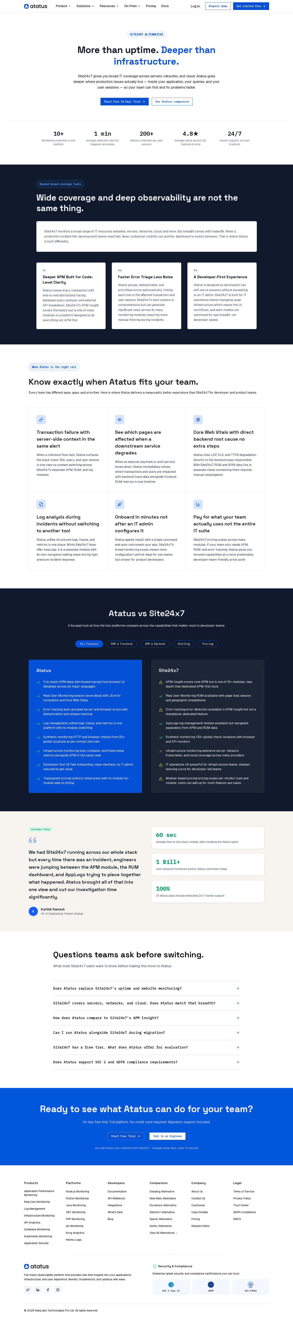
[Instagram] (58, 1290)
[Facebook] (48, 1290)
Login (195, 6)
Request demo (218, 6)
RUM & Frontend (121, 644)
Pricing (151, 6)
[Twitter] (28, 1290)
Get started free (251, 6)
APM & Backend (155, 644)
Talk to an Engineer (167, 1136)
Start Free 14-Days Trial (124, 101)
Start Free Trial (125, 1136)
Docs (165, 6)
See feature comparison (172, 101)
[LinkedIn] (38, 1290)
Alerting (184, 644)
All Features (89, 644)
